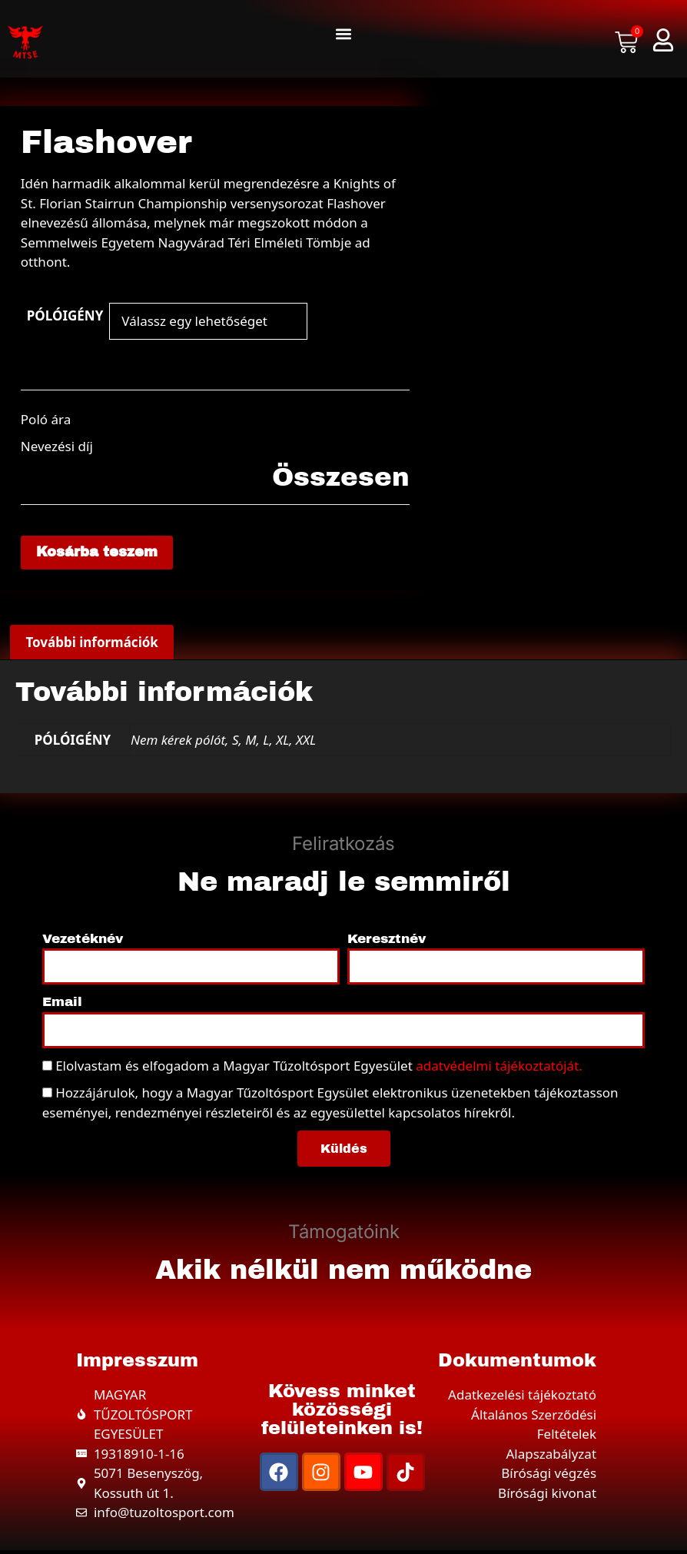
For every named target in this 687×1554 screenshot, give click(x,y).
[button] (343, 34)
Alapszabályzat (551, 1457)
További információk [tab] (91, 646)
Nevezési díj (57, 446)
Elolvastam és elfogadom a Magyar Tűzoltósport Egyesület (318, 1069)
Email (62, 1005)
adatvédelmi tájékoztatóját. (499, 1069)
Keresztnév (386, 942)
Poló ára (46, 419)
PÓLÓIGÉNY (65, 315)
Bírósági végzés (548, 1477)
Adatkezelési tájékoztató (522, 1398)
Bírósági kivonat (547, 1496)
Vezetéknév (82, 942)
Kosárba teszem (104, 554)
